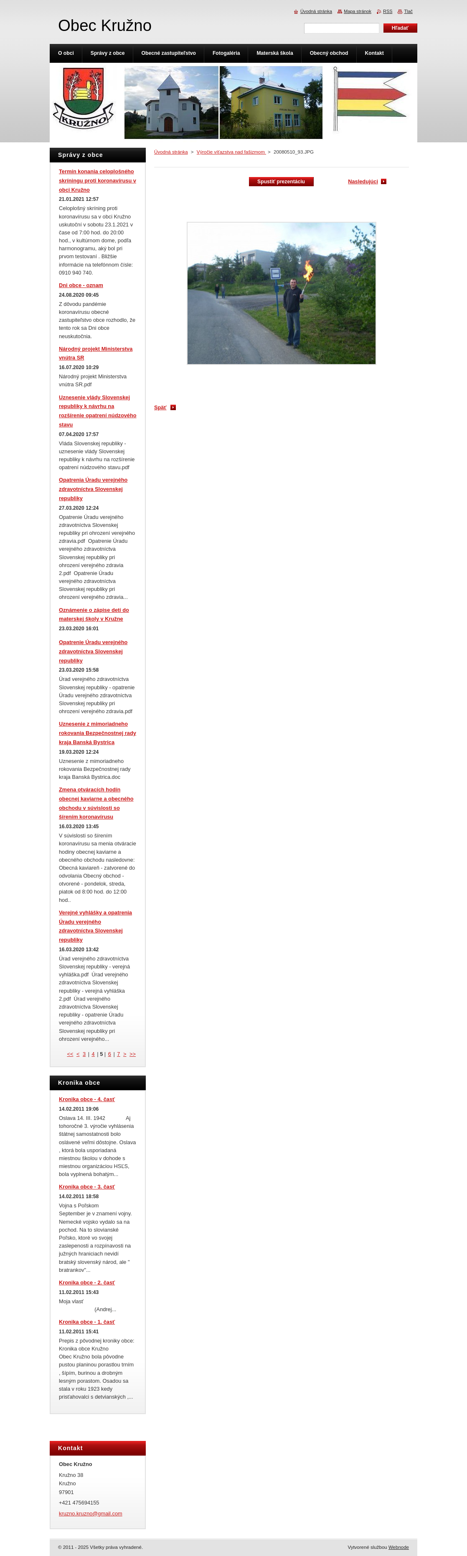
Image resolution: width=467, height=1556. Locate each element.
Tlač (408, 11)
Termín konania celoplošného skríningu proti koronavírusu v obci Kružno (97, 180)
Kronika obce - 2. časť (87, 1282)
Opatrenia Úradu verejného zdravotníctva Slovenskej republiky (93, 489)
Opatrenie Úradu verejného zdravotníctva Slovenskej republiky (93, 651)
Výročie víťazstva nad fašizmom (231, 151)
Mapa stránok (357, 11)
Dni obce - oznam (81, 285)
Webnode (398, 1547)
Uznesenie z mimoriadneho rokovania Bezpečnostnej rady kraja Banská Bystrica (97, 733)
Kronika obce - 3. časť (87, 1187)
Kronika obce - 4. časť (87, 1099)
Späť (160, 407)
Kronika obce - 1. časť (87, 1322)
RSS (387, 11)
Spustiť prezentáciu (281, 182)
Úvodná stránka (171, 151)
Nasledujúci (363, 181)
